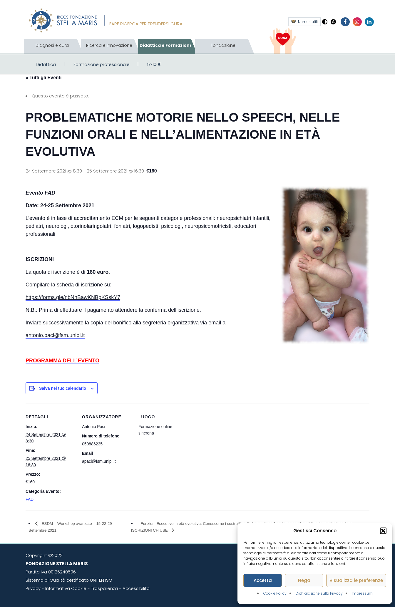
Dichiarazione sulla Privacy (319, 593)
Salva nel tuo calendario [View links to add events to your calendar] (62, 388)
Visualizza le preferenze (356, 580)
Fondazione (223, 45)
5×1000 (154, 64)
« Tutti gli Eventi (43, 77)
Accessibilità (136, 588)
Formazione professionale (101, 64)
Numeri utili (308, 21)
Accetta (263, 580)
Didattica (46, 64)
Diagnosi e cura (52, 45)
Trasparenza (104, 588)
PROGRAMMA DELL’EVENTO (62, 361)
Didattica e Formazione (166, 45)
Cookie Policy (275, 593)
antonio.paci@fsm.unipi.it (55, 335)
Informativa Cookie (65, 588)
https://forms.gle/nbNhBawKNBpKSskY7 (73, 297)
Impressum (362, 593)
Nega (304, 580)
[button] (383, 531)
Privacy (33, 588)
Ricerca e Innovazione (109, 45)
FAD (30, 499)
